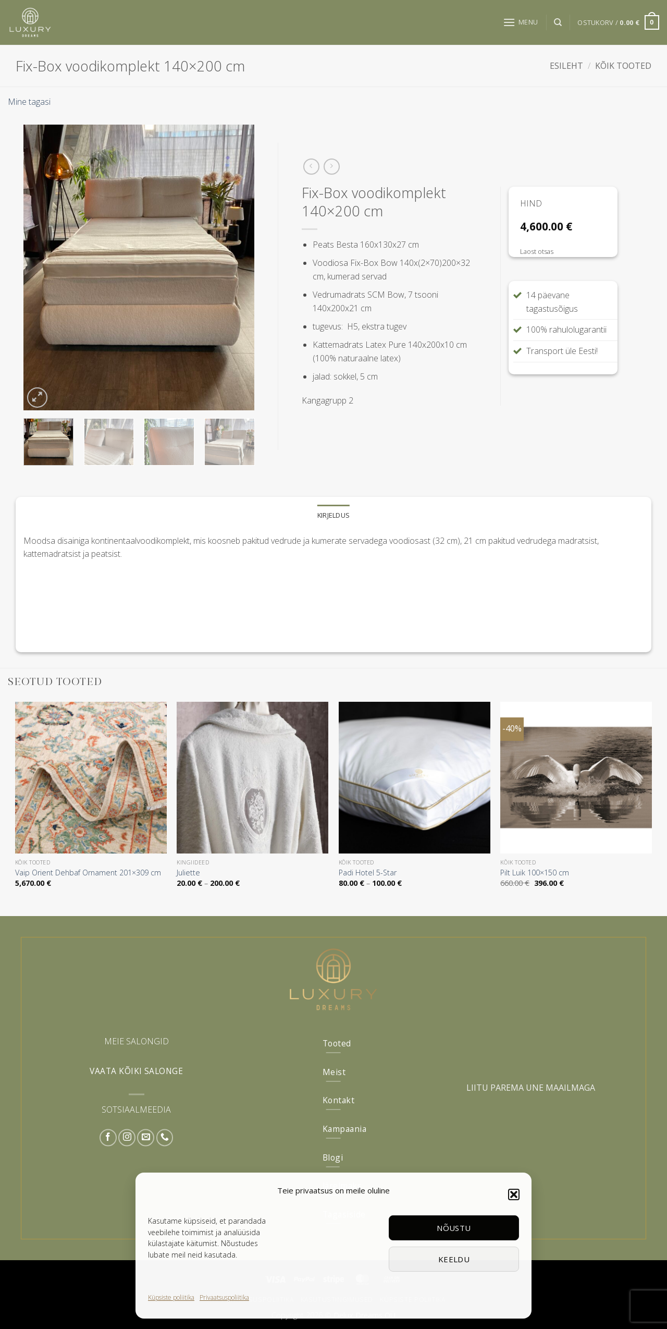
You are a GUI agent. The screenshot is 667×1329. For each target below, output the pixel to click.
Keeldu (454, 1259)
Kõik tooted (623, 65)
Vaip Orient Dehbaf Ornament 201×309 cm (88, 872)
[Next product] (311, 166)
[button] (514, 1194)
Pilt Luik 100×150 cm (534, 872)
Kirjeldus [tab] (333, 515)
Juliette (188, 872)
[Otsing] (558, 22)
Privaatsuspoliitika (224, 1297)
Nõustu (454, 1228)
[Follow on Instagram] (126, 1137)
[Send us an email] (145, 1137)
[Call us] (165, 1137)
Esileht (566, 65)
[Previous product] (332, 166)
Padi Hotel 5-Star (368, 872)
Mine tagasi (29, 101)
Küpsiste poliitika (171, 1297)
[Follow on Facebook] (108, 1137)
